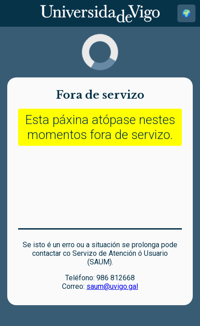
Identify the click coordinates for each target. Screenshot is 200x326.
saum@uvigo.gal (112, 286)
